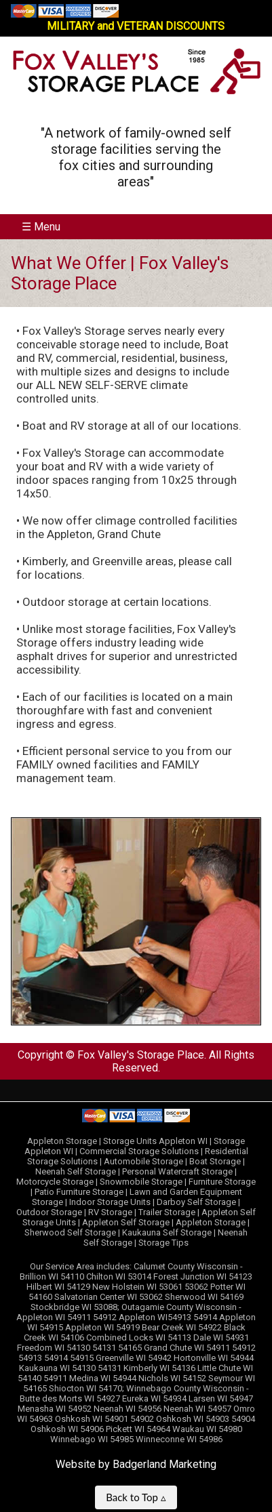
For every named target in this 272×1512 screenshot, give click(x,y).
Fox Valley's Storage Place (140, 1054)
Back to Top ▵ (136, 1497)
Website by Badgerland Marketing (136, 1464)
